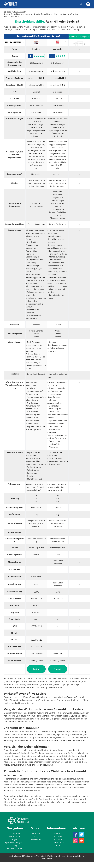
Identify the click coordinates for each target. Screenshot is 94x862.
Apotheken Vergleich (14, 842)
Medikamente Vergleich (14, 838)
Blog (15, 845)
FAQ (36, 836)
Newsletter (36, 839)
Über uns (57, 833)
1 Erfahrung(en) (36, 63)
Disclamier (58, 836)
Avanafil (57, 669)
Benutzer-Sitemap (14, 848)
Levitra (36, 669)
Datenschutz (58, 842)
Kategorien (15, 833)
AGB (58, 845)
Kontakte (36, 833)
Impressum (58, 839)
